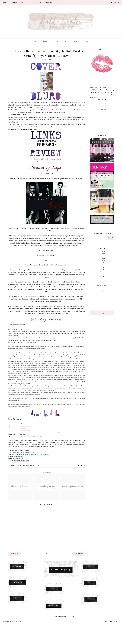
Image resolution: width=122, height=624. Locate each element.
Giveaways (44, 41)
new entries (14, 554)
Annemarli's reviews (15, 465)
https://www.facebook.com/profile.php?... (21, 452)
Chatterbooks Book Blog (14, 621)
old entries (79, 554)
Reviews (75, 41)
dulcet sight (115, 621)
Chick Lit (27, 430)
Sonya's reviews (36, 465)
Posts (86, 41)
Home (4, 2)
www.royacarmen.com (21, 461)
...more (58, 432)
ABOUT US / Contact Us (19, 2)
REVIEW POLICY (36, 2)
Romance (22, 430)
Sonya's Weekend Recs (60, 41)
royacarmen (23, 428)
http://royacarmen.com (26, 426)
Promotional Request (52, 2)
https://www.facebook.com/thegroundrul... (35, 454)
